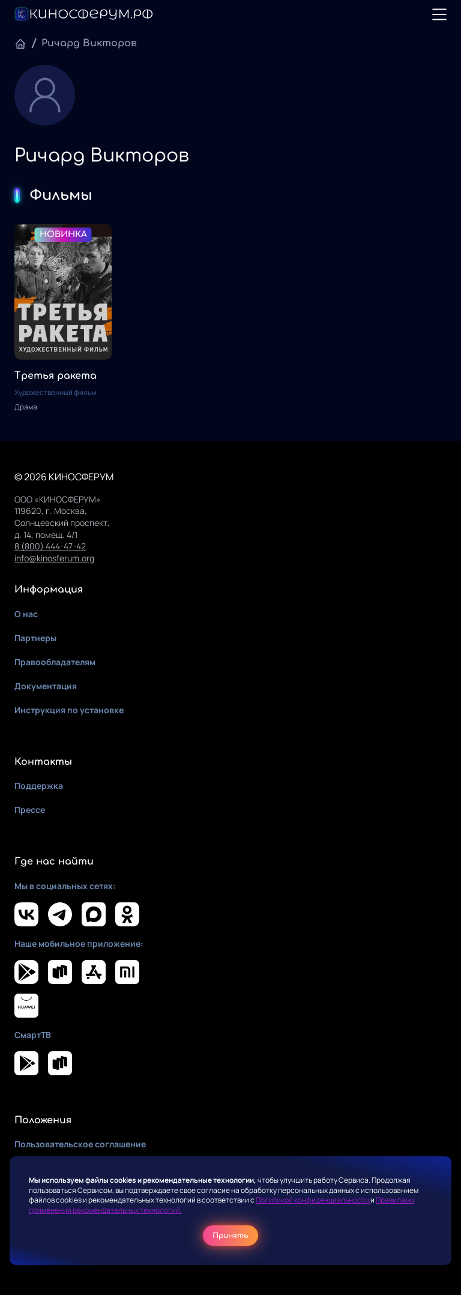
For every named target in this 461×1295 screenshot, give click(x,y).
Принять (230, 1235)
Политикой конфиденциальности (313, 1200)
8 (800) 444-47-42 (50, 546)
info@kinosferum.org (54, 558)
